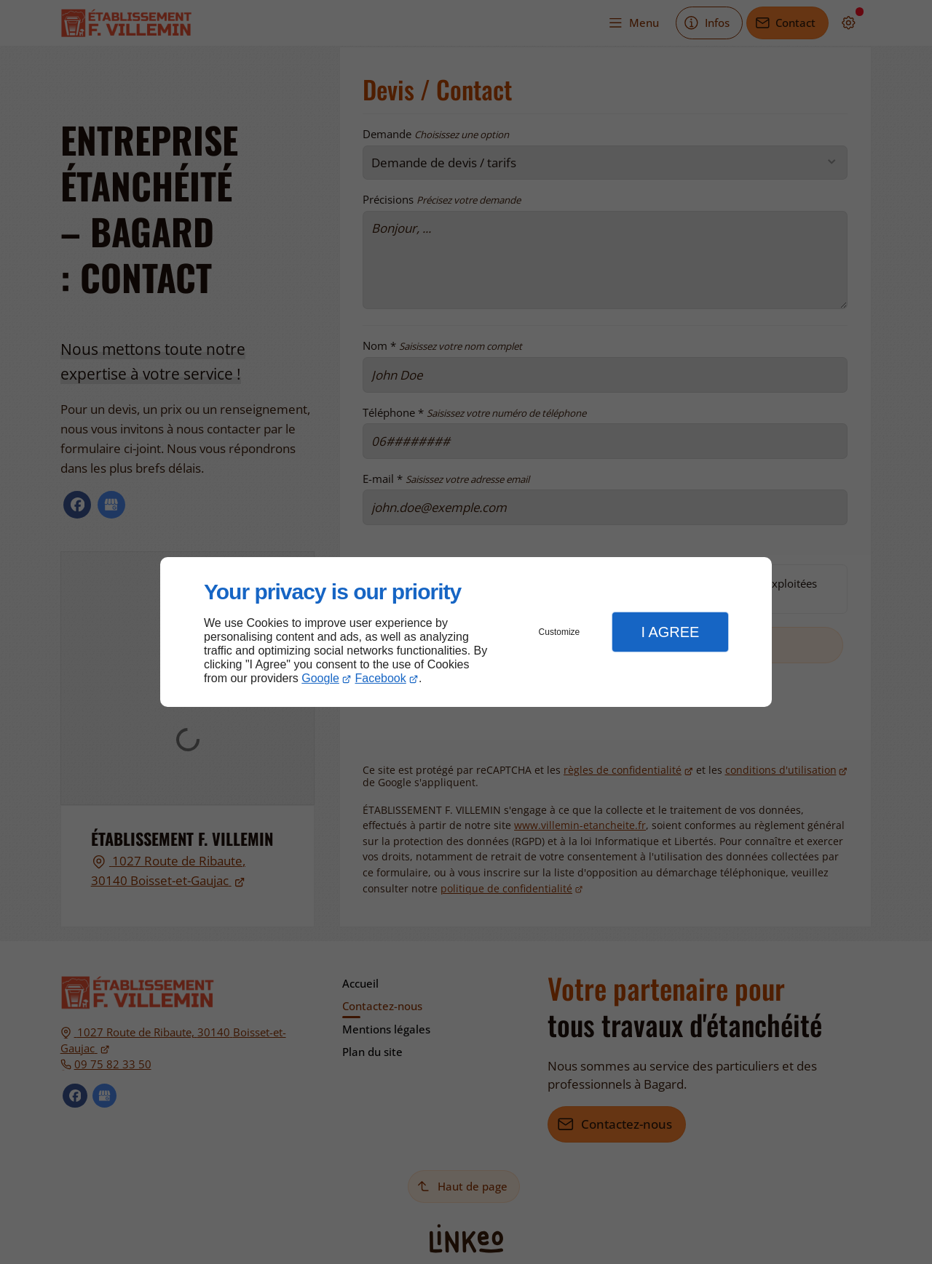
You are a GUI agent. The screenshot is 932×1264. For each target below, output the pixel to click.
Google (320, 678)
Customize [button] (559, 632)
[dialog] (466, 632)
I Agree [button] (670, 632)
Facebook (380, 678)
